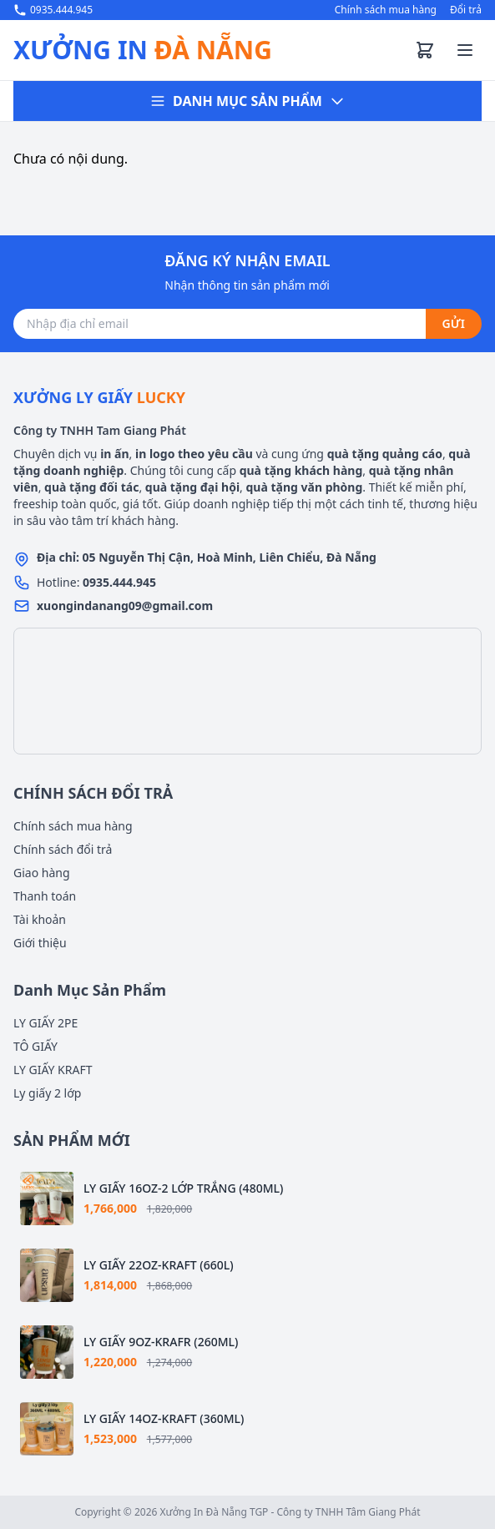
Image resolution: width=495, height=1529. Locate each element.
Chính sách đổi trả (62, 849)
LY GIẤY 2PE (45, 1023)
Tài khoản (39, 919)
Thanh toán (44, 896)
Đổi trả (466, 10)
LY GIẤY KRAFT (52, 1069)
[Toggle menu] (465, 50)
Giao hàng (41, 873)
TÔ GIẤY (35, 1046)
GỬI (453, 323)
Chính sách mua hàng (386, 10)
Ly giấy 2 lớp (47, 1093)
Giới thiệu (40, 943)
